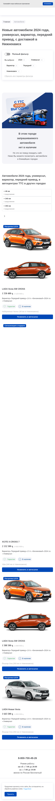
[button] (4, 216)
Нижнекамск (12, 71)
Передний (27, 66)
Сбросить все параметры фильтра (19, 76)
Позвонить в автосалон (27, 317)
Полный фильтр (20, 54)
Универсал (35, 60)
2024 (20, 60)
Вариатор (10, 66)
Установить (47, 3)
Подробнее (27, 789)
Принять (10, 794)
